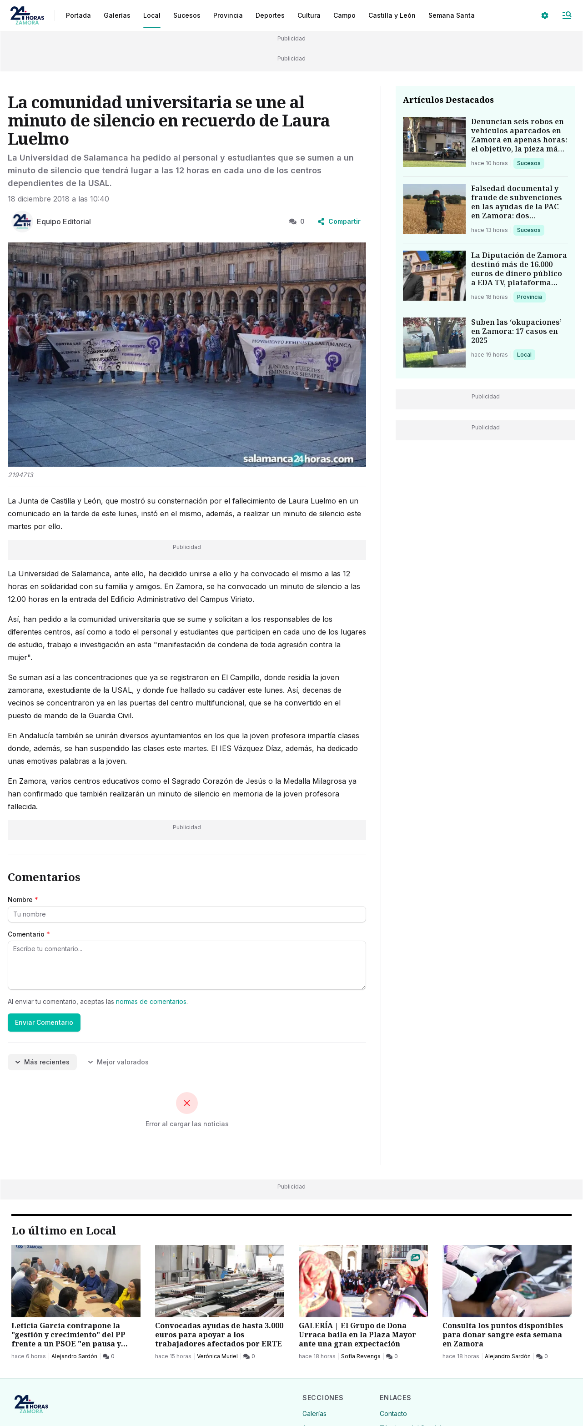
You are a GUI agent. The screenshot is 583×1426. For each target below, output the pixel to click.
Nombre (23, 899)
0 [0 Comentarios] (297, 221)
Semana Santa (451, 15)
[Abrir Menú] (567, 15)
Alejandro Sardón (74, 1356)
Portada (78, 15)
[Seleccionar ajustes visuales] (545, 15)
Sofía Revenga (361, 1356)
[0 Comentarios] (109, 1356)
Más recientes (42, 1062)
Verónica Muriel (217, 1356)
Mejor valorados (118, 1062)
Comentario (29, 934)
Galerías (117, 15)
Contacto (393, 1413)
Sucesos (530, 162)
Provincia (531, 296)
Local (526, 354)
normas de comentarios (151, 1001)
